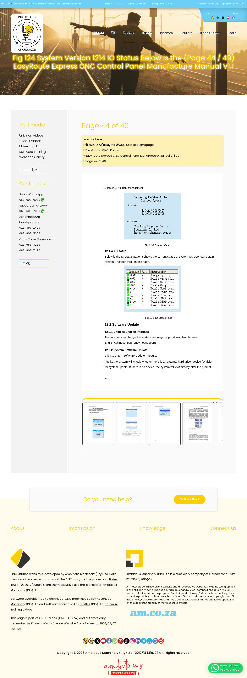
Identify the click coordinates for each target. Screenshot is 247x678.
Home (98, 33)
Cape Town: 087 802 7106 (233, 4)
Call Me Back (190, 499)
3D (113, 33)
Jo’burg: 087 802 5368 (207, 4)
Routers (186, 33)
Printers (129, 33)
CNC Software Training (43, 4)
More (232, 33)
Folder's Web (40, 623)
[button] (225, 668)
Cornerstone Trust (222, 574)
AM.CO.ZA (6, 4)
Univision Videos (31, 135)
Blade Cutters (210, 33)
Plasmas (166, 33)
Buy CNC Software (22, 4)
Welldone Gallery (32, 157)
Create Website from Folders (74, 623)
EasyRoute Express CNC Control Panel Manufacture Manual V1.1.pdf (133, 156)
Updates (29, 170)
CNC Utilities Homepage (136, 145)
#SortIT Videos (30, 141)
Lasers (147, 33)
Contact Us (32, 183)
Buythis (110, 145)
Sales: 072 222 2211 (114, 4)
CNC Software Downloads (69, 4)
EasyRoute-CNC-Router (102, 150)
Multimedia (32, 125)
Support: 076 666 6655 (137, 4)
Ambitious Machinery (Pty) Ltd (109, 653)
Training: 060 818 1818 (161, 4)
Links (24, 262)
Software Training (32, 151)
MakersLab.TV (29, 146)
